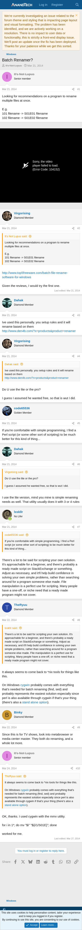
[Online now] (10, 519)
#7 (78, 526)
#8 (78, 620)
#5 (78, 423)
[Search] (77, 4)
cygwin (25, 685)
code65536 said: (14, 534)
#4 (78, 356)
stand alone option (34, 702)
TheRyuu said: (13, 776)
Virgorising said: (14, 472)
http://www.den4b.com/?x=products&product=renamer (39, 331)
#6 (78, 464)
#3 (78, 315)
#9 (78, 727)
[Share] (73, 89)
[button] (4, 910)
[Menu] (5, 5)
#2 (78, 228)
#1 (78, 89)
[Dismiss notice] (76, 16)
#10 (78, 768)
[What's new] (69, 4)
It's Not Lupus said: (16, 236)
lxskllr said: (11, 628)
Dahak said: (12, 364)
